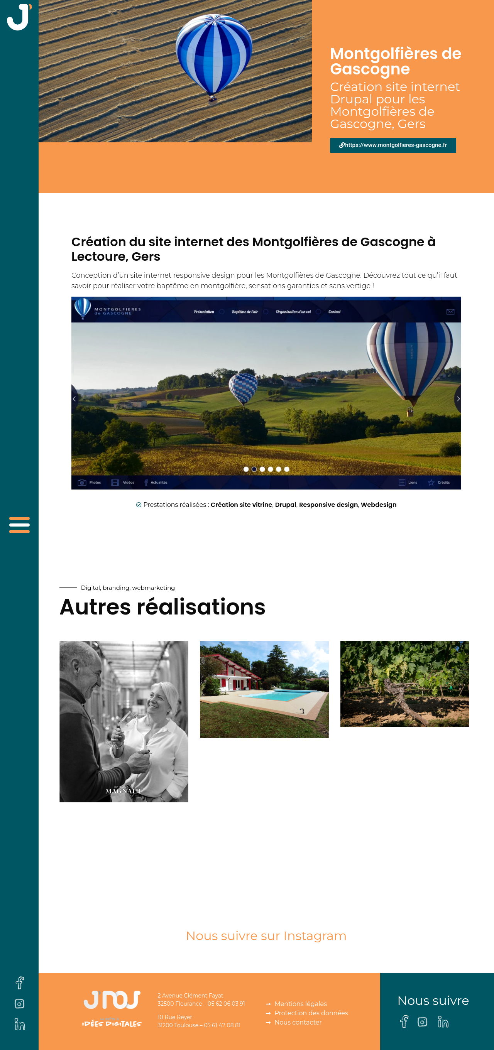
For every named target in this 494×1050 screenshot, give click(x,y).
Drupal (285, 504)
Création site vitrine (241, 504)
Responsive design (328, 504)
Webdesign (378, 504)
